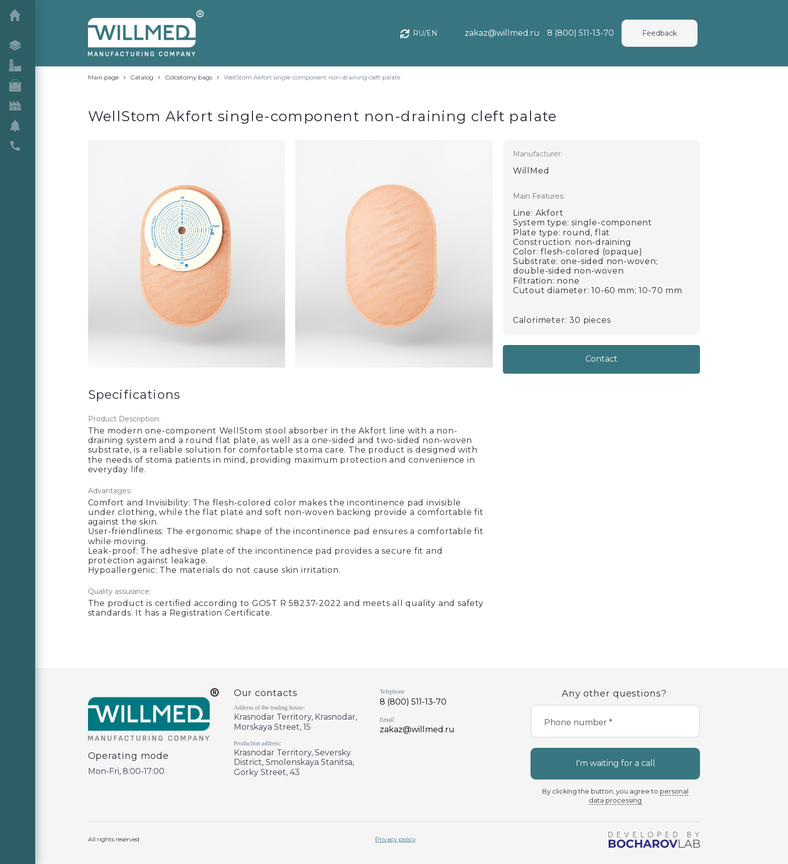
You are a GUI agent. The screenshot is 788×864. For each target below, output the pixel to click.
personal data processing (638, 796)
